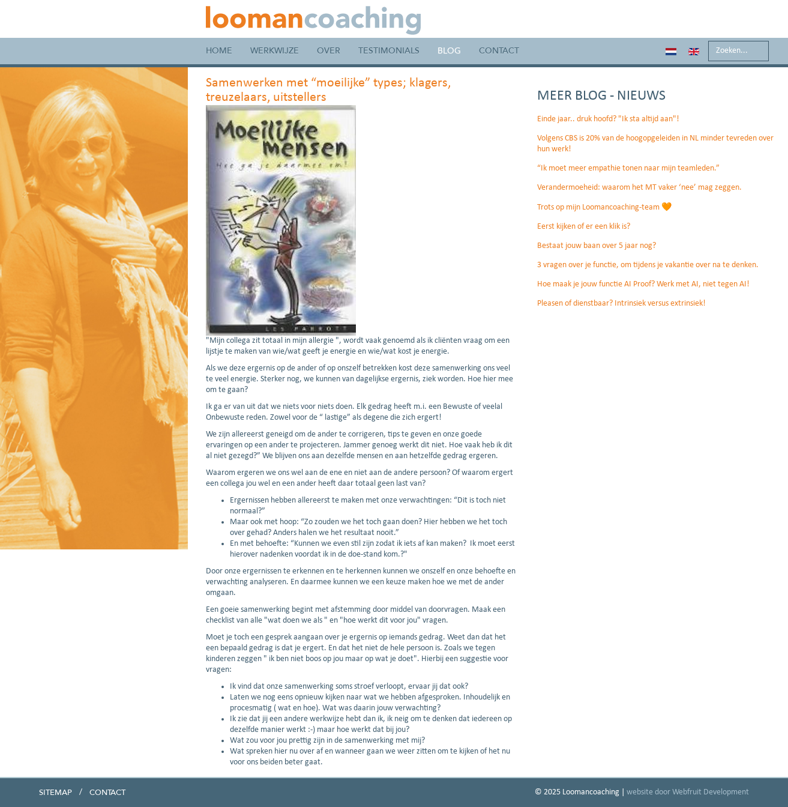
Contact (499, 51)
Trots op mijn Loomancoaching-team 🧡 (604, 207)
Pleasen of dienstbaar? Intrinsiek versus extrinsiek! (621, 303)
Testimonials (389, 51)
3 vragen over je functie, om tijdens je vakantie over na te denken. (648, 265)
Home (219, 51)
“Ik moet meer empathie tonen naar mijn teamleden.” (628, 168)
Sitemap (55, 792)
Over (328, 51)
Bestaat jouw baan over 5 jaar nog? (596, 245)
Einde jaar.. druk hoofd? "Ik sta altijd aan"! (608, 119)
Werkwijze (274, 51)
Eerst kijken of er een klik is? (583, 226)
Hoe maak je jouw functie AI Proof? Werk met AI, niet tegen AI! (643, 284)
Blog (449, 51)
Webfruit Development (710, 792)
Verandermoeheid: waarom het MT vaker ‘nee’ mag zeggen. (639, 187)
